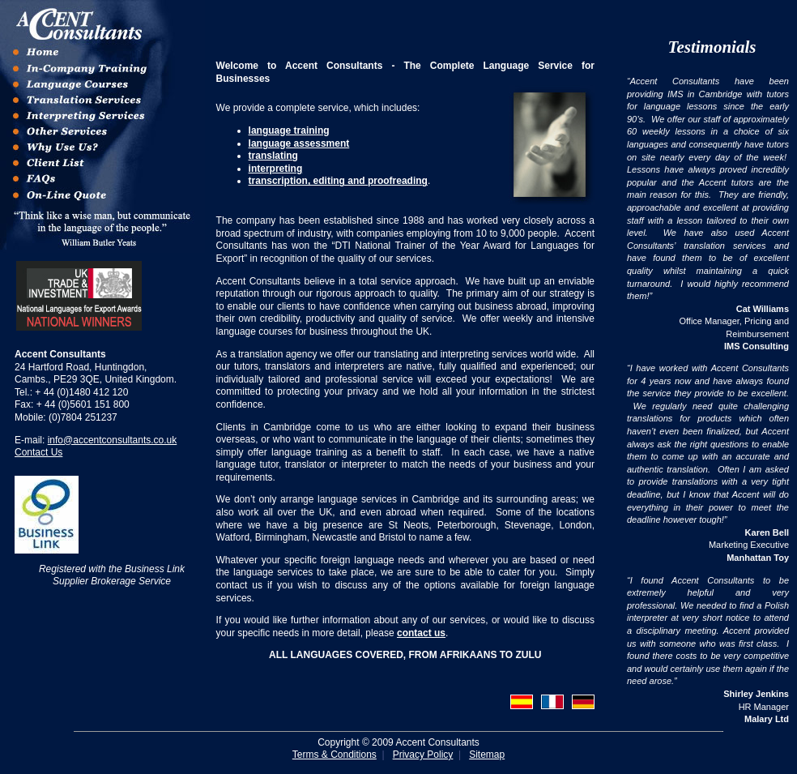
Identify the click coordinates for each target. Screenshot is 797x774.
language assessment (299, 143)
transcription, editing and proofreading (338, 180)
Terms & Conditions (334, 754)
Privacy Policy (423, 754)
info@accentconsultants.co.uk (112, 440)
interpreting (276, 168)
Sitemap (487, 754)
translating (273, 155)
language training (289, 130)
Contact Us (38, 452)
